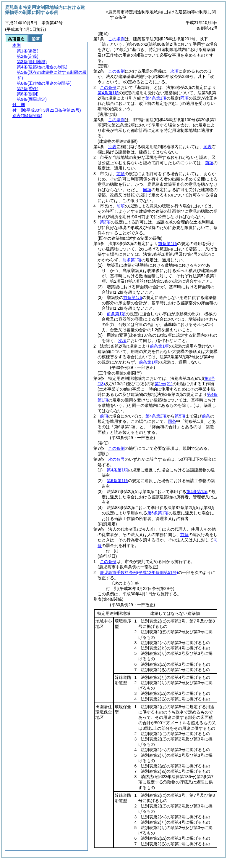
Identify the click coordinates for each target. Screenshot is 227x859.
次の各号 (116, 459)
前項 (209, 162)
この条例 (116, 38)
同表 (207, 146)
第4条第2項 (156, 416)
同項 (147, 189)
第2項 (105, 222)
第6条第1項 (117, 480)
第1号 (164, 383)
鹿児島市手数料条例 (139, 572)
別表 (112, 146)
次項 (174, 71)
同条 (172, 421)
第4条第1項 (108, 92)
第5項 (180, 416)
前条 (206, 416)
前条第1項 (167, 243)
